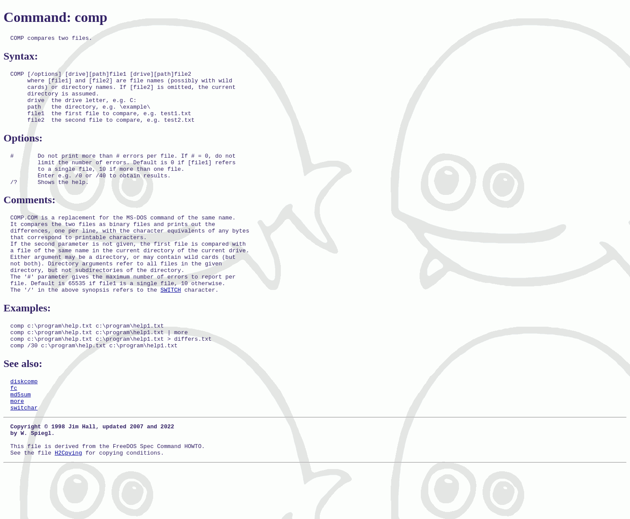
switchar (24, 453)
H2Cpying (68, 505)
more (17, 445)
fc (14, 430)
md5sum (20, 437)
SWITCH (171, 324)
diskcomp (24, 422)
